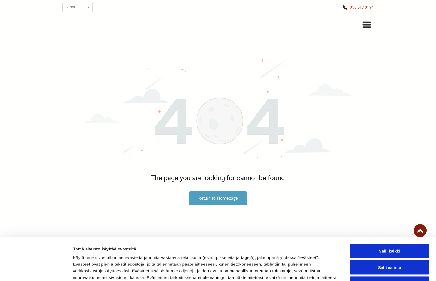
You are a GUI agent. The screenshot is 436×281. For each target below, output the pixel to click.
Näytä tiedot (297, 270)
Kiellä (389, 244)
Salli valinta (389, 228)
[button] (367, 25)
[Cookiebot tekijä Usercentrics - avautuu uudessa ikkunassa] (36, 270)
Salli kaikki (389, 212)
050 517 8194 (362, 7)
